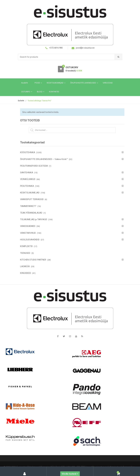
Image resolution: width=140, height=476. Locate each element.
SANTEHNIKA (26, 172)
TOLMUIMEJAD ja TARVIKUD (33, 219)
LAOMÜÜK (25, 266)
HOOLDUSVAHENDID (30, 239)
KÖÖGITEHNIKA (27, 152)
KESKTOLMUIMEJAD (30, 192)
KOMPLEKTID (26, 246)
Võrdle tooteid (70, 474)
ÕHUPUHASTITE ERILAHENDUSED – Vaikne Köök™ (44, 159)
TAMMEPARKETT (28, 206)
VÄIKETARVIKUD (28, 233)
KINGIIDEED (25, 273)
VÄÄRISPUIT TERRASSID (32, 199)
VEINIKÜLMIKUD (27, 179)
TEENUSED (25, 253)
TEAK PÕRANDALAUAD (31, 212)
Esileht (21, 101)
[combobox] (66, 57)
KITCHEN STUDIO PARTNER (33, 259)
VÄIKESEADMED (27, 226)
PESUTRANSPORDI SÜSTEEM (34, 166)
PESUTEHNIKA (27, 186)
